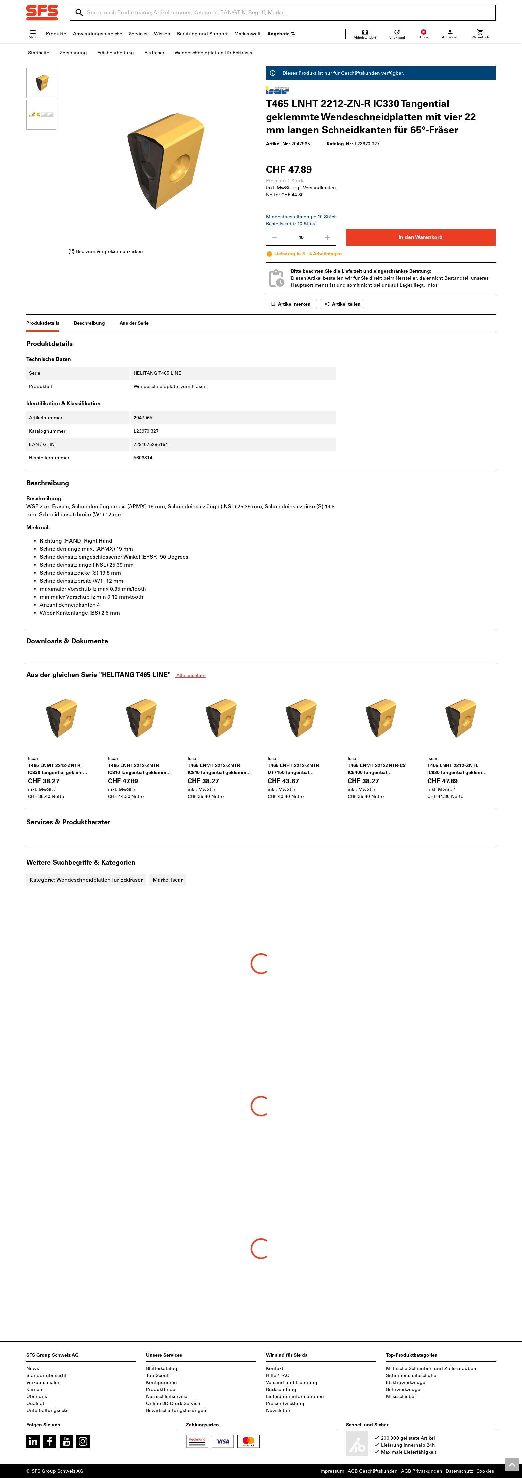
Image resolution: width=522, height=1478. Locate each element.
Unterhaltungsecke (47, 1410)
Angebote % (281, 34)
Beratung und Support (202, 34)
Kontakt (274, 1368)
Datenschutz (459, 1471)
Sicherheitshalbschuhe (411, 1375)
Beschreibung (89, 323)
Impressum (331, 1471)
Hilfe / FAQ (278, 1375)
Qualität (35, 1403)
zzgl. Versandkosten (314, 188)
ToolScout (157, 1375)
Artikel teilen (342, 304)
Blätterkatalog (161, 1368)
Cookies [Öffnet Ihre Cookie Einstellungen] (485, 1471)
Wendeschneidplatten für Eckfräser (214, 53)
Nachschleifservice (166, 1396)
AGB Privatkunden (421, 1471)
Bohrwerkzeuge (403, 1389)
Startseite (38, 53)
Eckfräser (154, 53)
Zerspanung (73, 53)
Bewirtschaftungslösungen (176, 1410)
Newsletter (278, 1410)
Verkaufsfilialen (43, 1382)
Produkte (56, 34)
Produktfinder (161, 1389)
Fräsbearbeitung (115, 53)
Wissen (162, 34)
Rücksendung (281, 1389)
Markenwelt (247, 34)
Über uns (36, 1396)
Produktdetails (42, 323)
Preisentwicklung (285, 1403)
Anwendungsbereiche (97, 34)
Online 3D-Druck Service (173, 1403)
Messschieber (401, 1396)
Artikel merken (290, 304)
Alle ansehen (190, 675)
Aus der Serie (134, 323)
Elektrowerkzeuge (405, 1382)
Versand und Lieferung (291, 1382)
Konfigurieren (161, 1382)
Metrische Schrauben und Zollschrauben (431, 1368)
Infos (432, 285)
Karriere (35, 1389)
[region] (46, 161)
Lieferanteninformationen (295, 1396)
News (32, 1368)
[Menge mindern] (274, 237)
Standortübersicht (46, 1375)
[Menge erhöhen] (327, 237)
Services (138, 34)
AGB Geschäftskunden (373, 1471)
